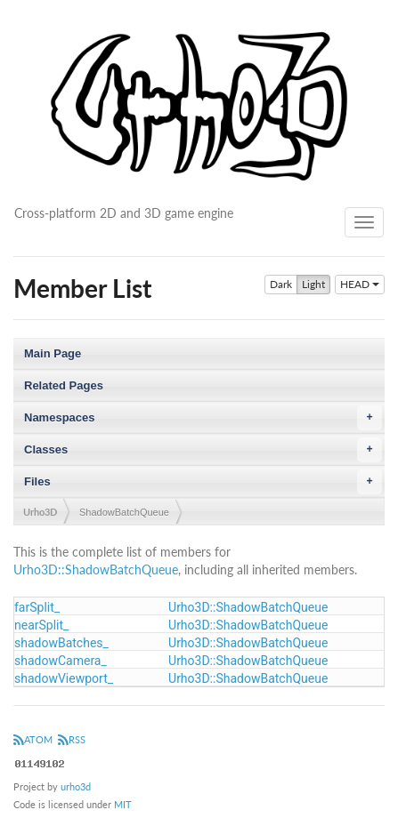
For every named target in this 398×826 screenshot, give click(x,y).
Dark (281, 284)
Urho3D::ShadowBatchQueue (95, 569)
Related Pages (63, 385)
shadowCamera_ (60, 661)
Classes (203, 449)
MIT (123, 804)
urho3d (76, 786)
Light (313, 284)
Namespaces (203, 417)
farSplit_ (37, 607)
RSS (71, 739)
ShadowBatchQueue (124, 512)
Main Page (52, 353)
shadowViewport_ (63, 678)
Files (203, 481)
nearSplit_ (41, 625)
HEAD (359, 284)
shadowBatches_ (61, 643)
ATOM (33, 739)
